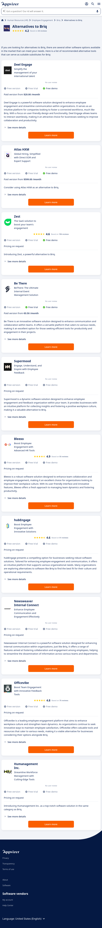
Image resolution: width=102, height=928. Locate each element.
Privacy (5, 858)
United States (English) (30, 919)
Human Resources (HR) (17, 20)
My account (7, 899)
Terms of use (8, 869)
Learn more (51, 135)
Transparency (8, 863)
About (5, 879)
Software (6, 885)
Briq (58, 20)
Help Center (7, 905)
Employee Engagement (42, 20)
